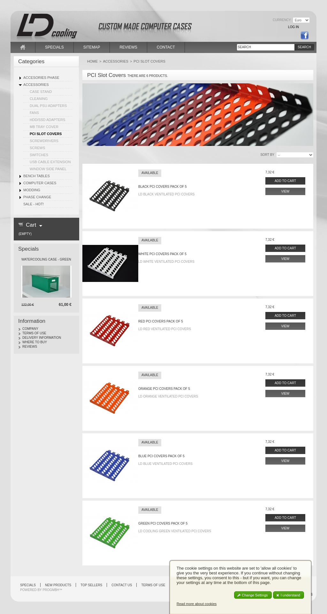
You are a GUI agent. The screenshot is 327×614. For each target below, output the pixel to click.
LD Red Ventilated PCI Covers (164, 329)
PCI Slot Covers (46, 134)
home (23, 47)
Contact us (121, 585)
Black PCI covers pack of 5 (162, 186)
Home (92, 61)
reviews (128, 47)
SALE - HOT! (33, 204)
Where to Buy (34, 342)
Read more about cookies (197, 604)
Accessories (36, 85)
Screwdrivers (44, 141)
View (285, 191)
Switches (39, 155)
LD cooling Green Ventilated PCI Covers (174, 531)
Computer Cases (39, 183)
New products (58, 585)
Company (30, 328)
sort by (267, 154)
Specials (28, 249)
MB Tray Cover (44, 127)
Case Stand (41, 92)
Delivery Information (41, 337)
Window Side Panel (48, 169)
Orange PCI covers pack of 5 (164, 388)
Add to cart (285, 181)
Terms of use (34, 333)
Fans (34, 113)
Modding (31, 190)
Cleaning (39, 99)
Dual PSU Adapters (48, 106)
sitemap (91, 47)
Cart (31, 225)
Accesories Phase (41, 78)
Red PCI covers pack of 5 (160, 321)
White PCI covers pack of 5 (162, 254)
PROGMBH (50, 590)
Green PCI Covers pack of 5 (162, 523)
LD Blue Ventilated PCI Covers (165, 464)
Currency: (282, 20)
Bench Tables (36, 176)
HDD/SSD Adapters (47, 120)
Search (304, 47)
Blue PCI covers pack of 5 (161, 456)
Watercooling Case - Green (46, 259)
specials (54, 47)
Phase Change (37, 197)
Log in (293, 27)
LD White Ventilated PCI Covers (166, 261)
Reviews (29, 346)
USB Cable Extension (50, 162)
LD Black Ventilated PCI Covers (166, 194)
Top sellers (91, 585)
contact (166, 47)
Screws (37, 148)
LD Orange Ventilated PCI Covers (168, 396)
